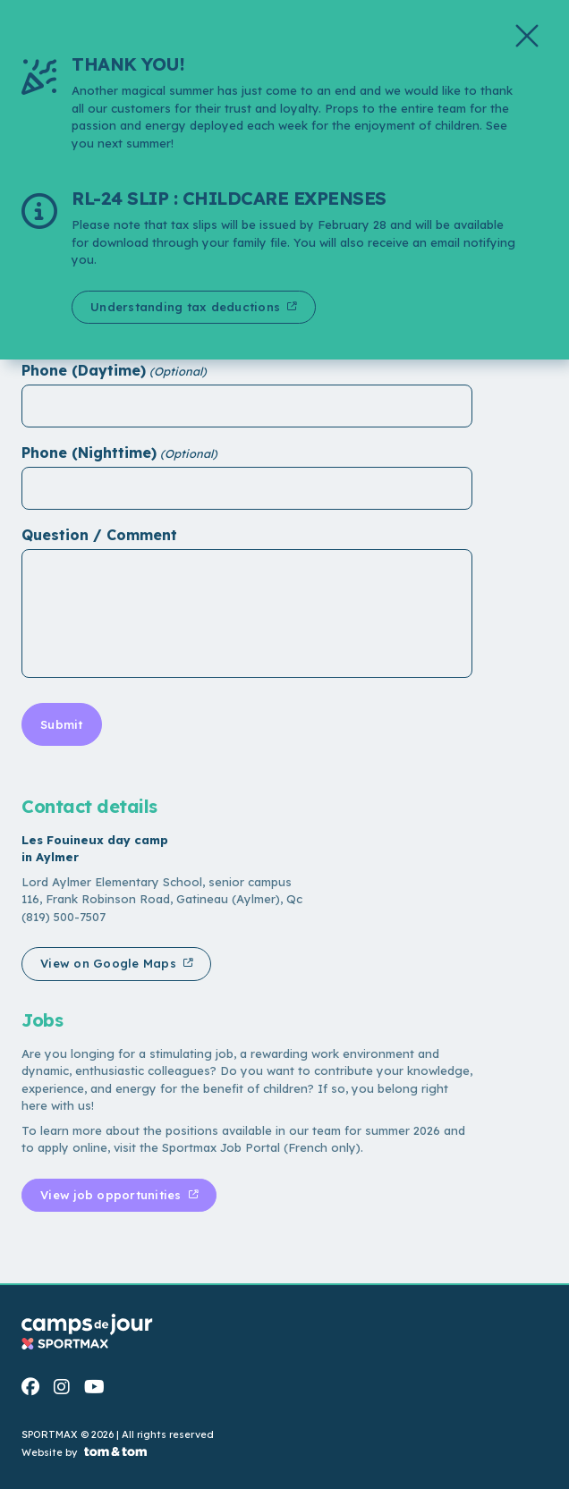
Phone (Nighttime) (89, 452)
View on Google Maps (110, 963)
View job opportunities (112, 1195)
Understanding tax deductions (187, 307)
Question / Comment (99, 535)
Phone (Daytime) (83, 370)
